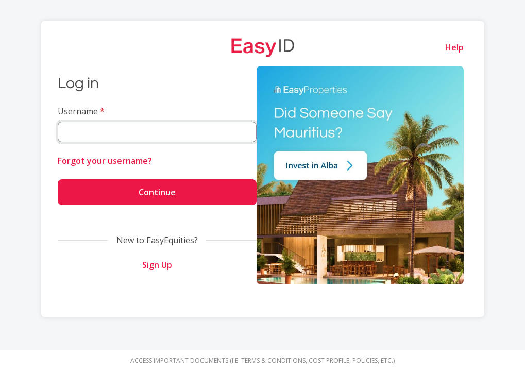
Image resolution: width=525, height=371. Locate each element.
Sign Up (157, 265)
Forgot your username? (105, 160)
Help (454, 47)
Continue (157, 192)
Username (78, 111)
